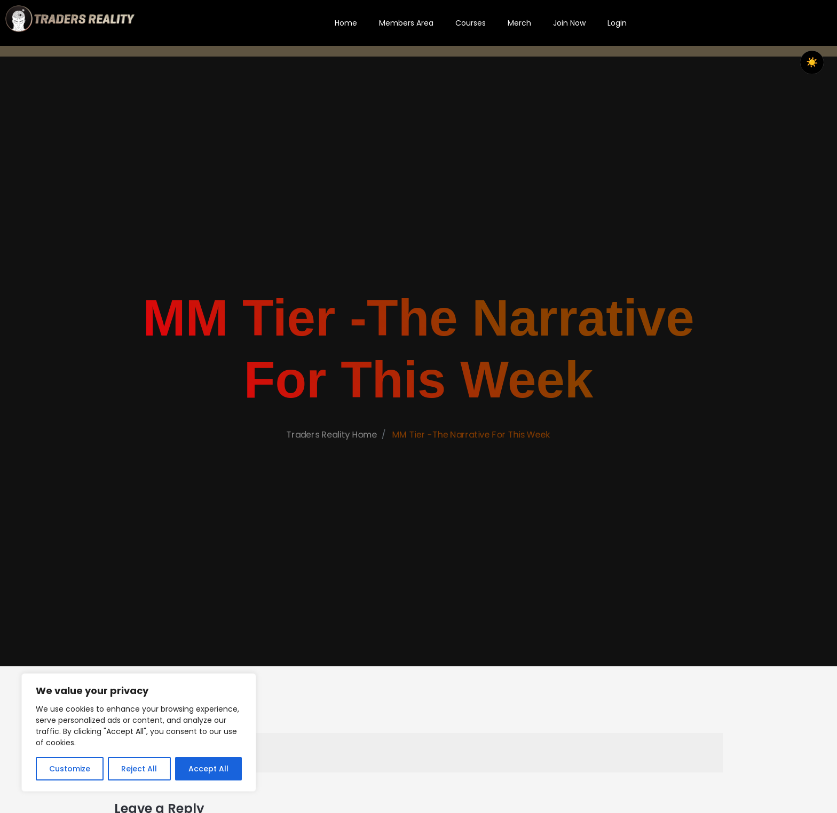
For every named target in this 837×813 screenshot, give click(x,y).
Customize (69, 768)
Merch (519, 23)
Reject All (139, 768)
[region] (138, 732)
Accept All (208, 768)
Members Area (406, 23)
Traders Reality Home (323, 461)
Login (617, 23)
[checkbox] (812, 62)
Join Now (569, 23)
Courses (470, 23)
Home (346, 23)
